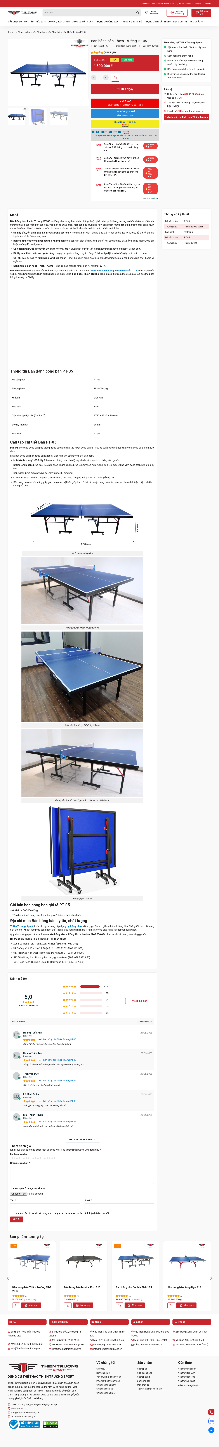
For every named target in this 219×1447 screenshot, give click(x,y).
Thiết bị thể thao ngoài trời (149, 1389)
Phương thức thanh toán (108, 1381)
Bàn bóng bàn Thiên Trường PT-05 (59, 1039)
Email (88, 1200)
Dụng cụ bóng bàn (108, 21)
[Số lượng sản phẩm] (100, 77)
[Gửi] (137, 12)
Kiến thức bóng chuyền (188, 1385)
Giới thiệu (145, 4)
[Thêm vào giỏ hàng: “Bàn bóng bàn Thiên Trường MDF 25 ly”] (16, 1305)
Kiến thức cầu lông (186, 1377)
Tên (13, 1200)
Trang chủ (12, 32)
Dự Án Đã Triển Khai (184, 4)
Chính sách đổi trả (104, 1389)
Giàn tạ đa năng (144, 1373)
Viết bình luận (139, 1000)
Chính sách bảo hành (106, 1385)
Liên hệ (208, 4)
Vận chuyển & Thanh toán (163, 4)
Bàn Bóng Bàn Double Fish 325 (82, 1287)
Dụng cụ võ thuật (83, 21)
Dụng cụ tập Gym (59, 21)
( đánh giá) (110, 52)
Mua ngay (34, 1305)
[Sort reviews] (145, 1021)
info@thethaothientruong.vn (23, 1412)
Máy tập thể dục (35, 21)
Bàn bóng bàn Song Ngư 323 (184, 1287)
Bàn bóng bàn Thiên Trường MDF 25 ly (31, 1289)
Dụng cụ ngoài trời (158, 21)
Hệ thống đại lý (103, 1373)
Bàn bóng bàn (44, 32)
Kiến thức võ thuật (186, 1381)
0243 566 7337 (17, 1408)
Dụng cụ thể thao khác (188, 21)
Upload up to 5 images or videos (28, 1188)
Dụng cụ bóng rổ (133, 21)
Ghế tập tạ (142, 1369)
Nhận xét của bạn (20, 1163)
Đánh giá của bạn (19, 1154)
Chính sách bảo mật (105, 1393)
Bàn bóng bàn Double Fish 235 (134, 1287)
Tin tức (199, 3)
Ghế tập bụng (143, 1377)
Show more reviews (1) (82, 1139)
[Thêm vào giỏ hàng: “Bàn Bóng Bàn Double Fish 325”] (68, 1305)
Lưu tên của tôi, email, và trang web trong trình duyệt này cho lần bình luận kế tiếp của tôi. (62, 1213)
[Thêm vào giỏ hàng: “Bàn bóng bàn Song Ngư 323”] (171, 1305)
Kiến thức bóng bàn (187, 1369)
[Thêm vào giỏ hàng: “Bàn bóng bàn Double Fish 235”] (119, 1305)
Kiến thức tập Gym (186, 1373)
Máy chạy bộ (15, 21)
